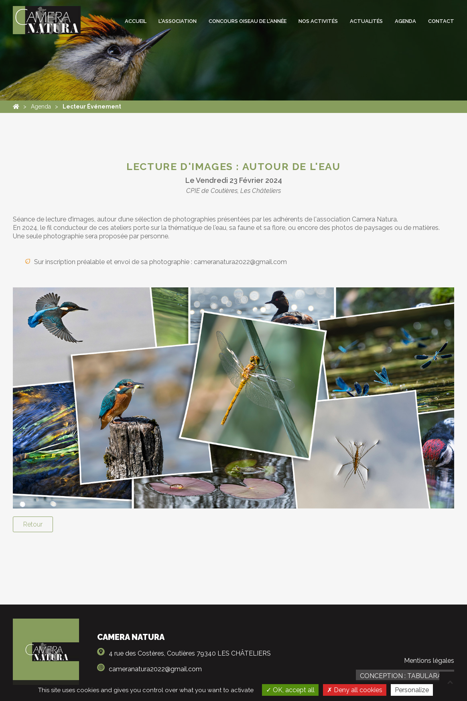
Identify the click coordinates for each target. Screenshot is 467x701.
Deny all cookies (354, 690)
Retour (33, 524)
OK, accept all (290, 690)
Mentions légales (429, 660)
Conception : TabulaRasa (405, 676)
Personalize (412, 690)
